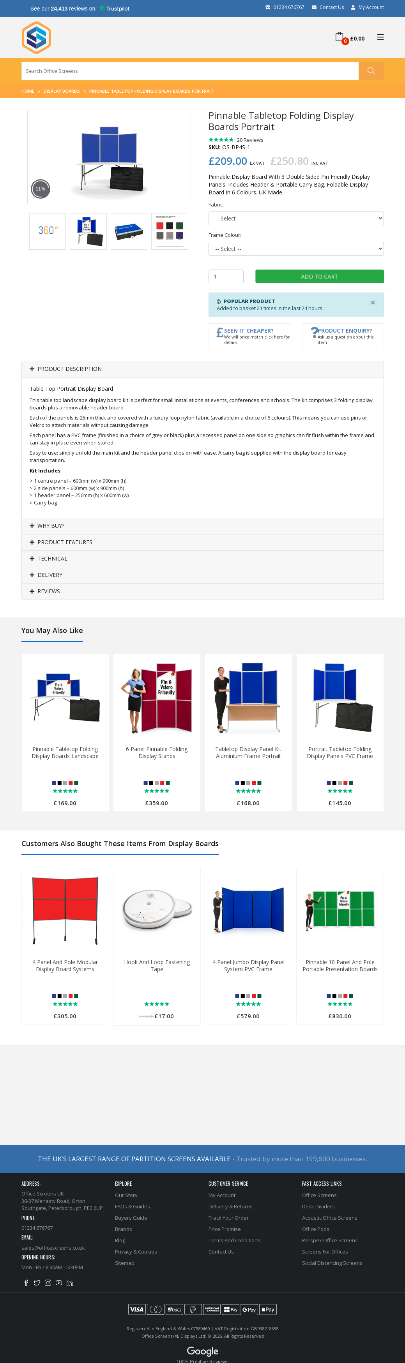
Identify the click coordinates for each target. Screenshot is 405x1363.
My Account (367, 7)
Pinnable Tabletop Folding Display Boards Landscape (65, 753)
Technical (48, 558)
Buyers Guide (131, 1217)
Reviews (45, 591)
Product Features (61, 542)
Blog (120, 1240)
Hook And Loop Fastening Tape (157, 966)
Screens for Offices (325, 1251)
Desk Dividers (318, 1206)
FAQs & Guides (132, 1206)
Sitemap (124, 1262)
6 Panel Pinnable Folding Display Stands (156, 753)
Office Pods (315, 1229)
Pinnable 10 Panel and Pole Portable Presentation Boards (340, 966)
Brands (123, 1229)
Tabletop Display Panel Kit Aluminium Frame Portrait (248, 753)
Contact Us (328, 7)
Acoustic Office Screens (329, 1217)
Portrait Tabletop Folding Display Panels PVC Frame (340, 753)
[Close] (373, 302)
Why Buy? (47, 526)
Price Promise (225, 1229)
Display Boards (62, 91)
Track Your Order (229, 1217)
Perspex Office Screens (330, 1240)
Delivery (46, 575)
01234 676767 (284, 7)
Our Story (126, 1195)
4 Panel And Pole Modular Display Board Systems (65, 966)
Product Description (66, 369)
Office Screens (319, 1195)
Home (27, 91)
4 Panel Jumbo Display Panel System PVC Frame (248, 966)
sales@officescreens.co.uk (53, 1247)
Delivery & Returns (231, 1206)
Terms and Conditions (234, 1240)
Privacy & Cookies (136, 1251)
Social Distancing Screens (332, 1262)
